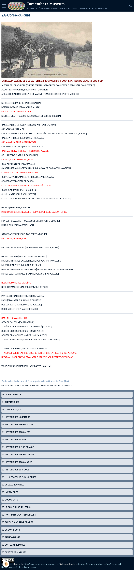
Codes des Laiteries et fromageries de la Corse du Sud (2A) (35, 381)
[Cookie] (6, 564)
